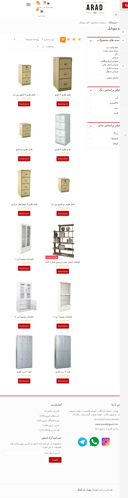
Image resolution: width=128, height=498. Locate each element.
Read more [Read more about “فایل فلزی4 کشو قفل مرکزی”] (24, 213)
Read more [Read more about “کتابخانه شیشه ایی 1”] (24, 268)
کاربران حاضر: (52, 411)
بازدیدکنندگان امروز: (50, 420)
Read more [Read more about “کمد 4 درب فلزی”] (63, 381)
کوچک (115, 143)
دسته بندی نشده (110, 50)
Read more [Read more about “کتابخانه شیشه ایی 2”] (63, 326)
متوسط (114, 138)
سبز (116, 108)
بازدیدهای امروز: (51, 416)
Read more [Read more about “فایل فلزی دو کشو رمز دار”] (63, 213)
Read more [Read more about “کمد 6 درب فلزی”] (24, 381)
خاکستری (114, 103)
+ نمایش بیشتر (113, 77)
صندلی (115, 57)
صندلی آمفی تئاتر (110, 64)
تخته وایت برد (112, 47)
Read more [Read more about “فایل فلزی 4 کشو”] (63, 158)
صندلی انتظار (112, 71)
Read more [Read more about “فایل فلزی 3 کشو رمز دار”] (24, 104)
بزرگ (115, 133)
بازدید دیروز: (53, 425)
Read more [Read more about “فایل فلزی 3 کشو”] (63, 104)
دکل (116, 54)
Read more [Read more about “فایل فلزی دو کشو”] (24, 158)
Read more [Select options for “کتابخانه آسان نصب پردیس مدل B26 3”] (63, 271)
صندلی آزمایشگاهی (109, 61)
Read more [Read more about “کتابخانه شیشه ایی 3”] (24, 326)
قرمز (116, 113)
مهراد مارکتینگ (84, 489)
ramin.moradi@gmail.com (106, 424)
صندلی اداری (112, 68)
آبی (116, 97)
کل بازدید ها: (53, 430)
